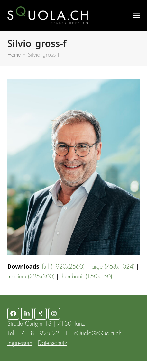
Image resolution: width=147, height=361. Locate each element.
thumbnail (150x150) (86, 277)
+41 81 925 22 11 (43, 334)
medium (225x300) (30, 277)
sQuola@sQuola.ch (98, 334)
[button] (136, 15)
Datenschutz (52, 343)
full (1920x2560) (63, 267)
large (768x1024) (112, 267)
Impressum (19, 343)
